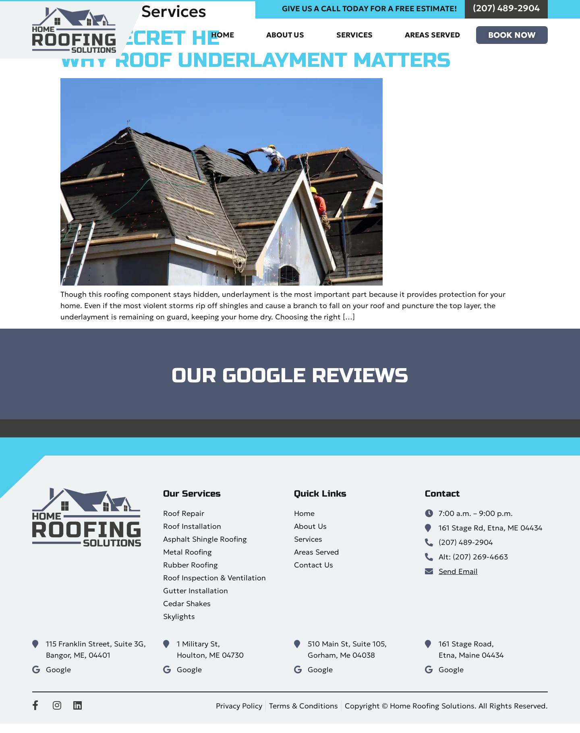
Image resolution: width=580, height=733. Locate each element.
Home (222, 36)
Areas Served (432, 36)
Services (354, 36)
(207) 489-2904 (506, 9)
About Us (285, 36)
